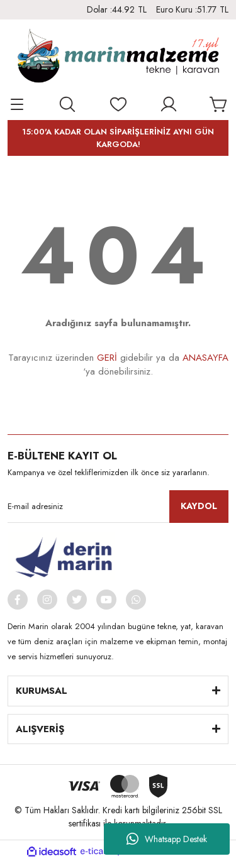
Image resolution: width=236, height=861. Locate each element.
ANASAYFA (205, 358)
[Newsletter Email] (118, 506)
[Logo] (118, 57)
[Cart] (219, 104)
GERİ (107, 358)
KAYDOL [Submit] (199, 506)
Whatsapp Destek (166, 839)
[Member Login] (168, 104)
